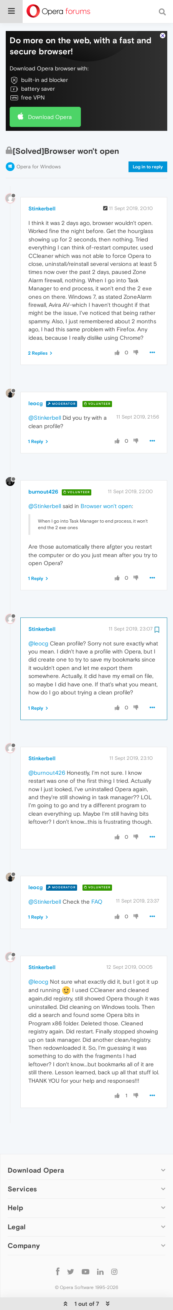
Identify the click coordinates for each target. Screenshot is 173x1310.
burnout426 (43, 468)
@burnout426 (46, 749)
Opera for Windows (38, 143)
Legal (17, 1203)
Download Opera (50, 93)
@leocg (38, 620)
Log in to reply (148, 143)
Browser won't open (106, 482)
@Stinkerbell (44, 394)
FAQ (96, 878)
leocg (35, 380)
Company (24, 1222)
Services (22, 1166)
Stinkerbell (42, 185)
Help (15, 1184)
